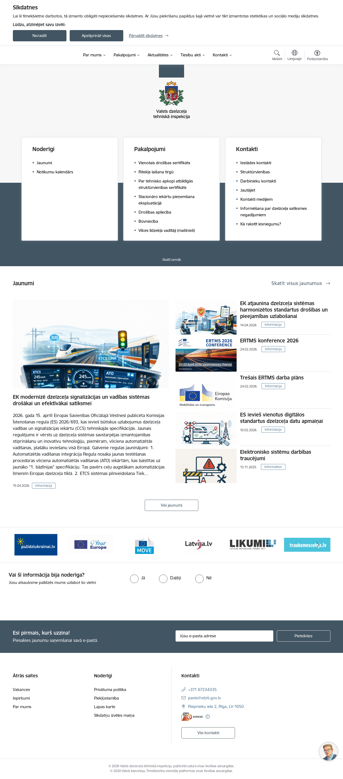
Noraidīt (39, 35)
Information (273, 467)
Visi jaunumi (171, 505)
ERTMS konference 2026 (269, 340)
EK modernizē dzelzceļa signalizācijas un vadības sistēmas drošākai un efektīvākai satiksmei (81, 400)
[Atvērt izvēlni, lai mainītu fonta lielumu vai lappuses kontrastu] (317, 56)
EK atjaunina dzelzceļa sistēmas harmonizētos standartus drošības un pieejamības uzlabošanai (284, 309)
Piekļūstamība (106, 698)
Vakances (21, 689)
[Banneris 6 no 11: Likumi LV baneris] (253, 544)
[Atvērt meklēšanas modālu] (277, 56)
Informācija (43, 486)
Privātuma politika (110, 689)
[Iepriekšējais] (25, 545)
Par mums (22, 706)
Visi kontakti (208, 732)
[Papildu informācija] (208, 717)
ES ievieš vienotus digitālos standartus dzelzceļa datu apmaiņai (281, 417)
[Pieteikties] (303, 636)
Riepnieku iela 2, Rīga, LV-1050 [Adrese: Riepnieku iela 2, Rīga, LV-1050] (216, 706)
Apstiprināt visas (96, 35)
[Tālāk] (318, 545)
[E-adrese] (192, 716)
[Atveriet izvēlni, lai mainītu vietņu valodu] (294, 56)
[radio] (137, 578)
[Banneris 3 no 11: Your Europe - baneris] (90, 544)
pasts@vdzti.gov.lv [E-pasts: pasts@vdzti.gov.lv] (204, 697)
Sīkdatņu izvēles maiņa (114, 715)
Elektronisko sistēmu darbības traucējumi (275, 455)
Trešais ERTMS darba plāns (272, 377)
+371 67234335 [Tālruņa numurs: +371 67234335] (202, 689)
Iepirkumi (21, 698)
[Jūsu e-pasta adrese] (224, 636)
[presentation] (44, 600)
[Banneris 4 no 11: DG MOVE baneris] (144, 544)
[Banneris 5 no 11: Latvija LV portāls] (198, 544)
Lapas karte (104, 706)
